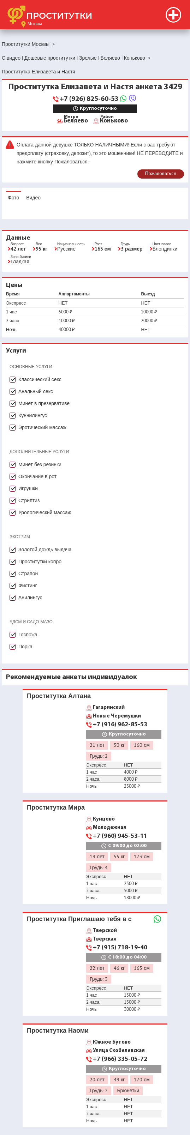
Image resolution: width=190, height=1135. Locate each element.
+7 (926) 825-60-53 (89, 99)
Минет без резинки (39, 464)
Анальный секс (35, 391)
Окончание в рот (37, 476)
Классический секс (39, 379)
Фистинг (27, 585)
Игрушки (28, 488)
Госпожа (27, 634)
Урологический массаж (44, 512)
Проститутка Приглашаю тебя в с (79, 919)
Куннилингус (32, 415)
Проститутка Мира (56, 807)
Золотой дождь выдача (44, 549)
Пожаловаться (160, 173)
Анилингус (30, 597)
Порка (25, 646)
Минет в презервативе (44, 403)
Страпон (28, 573)
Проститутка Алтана (59, 696)
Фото (13, 197)
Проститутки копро (39, 561)
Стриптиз (29, 500)
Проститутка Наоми (58, 1030)
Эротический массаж (42, 427)
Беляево (76, 120)
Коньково (114, 120)
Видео (33, 197)
